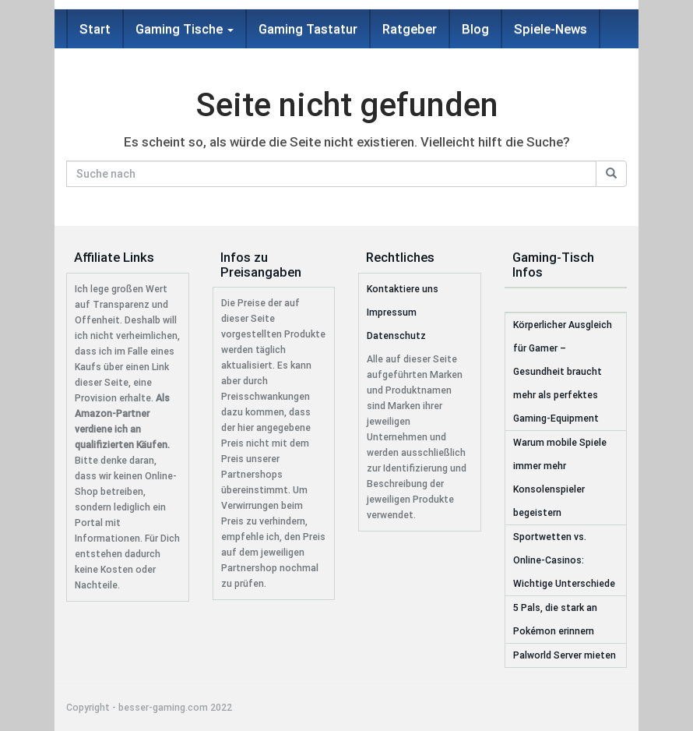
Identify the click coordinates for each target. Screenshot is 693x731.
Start (95, 29)
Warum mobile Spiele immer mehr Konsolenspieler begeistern (560, 477)
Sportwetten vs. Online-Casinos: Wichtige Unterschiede (564, 560)
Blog (475, 29)
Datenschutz (396, 335)
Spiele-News (550, 29)
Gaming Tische (184, 29)
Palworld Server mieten (564, 655)
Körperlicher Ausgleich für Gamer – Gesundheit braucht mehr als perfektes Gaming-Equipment (562, 372)
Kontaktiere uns (402, 289)
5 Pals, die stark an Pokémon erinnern (555, 619)
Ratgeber (409, 29)
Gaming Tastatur (308, 29)
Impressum (392, 312)
